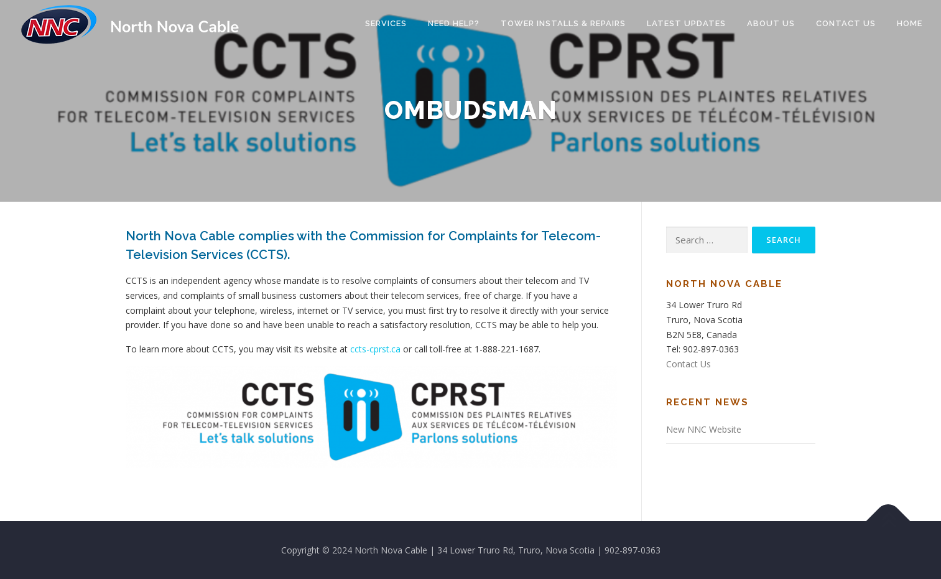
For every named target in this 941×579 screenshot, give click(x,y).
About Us (771, 23)
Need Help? (454, 23)
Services (386, 23)
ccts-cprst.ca (375, 349)
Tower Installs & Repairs (563, 23)
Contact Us (846, 23)
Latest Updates (686, 23)
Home (909, 23)
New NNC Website (703, 429)
